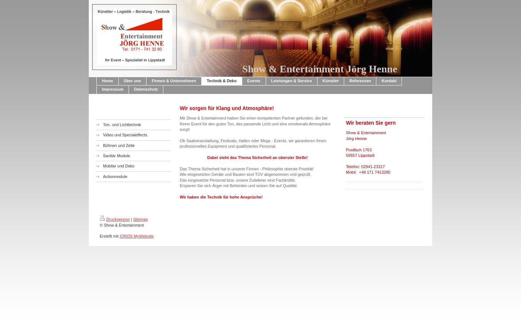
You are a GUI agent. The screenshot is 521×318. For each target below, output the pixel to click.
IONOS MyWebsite (136, 236)
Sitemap (140, 219)
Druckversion (115, 219)
